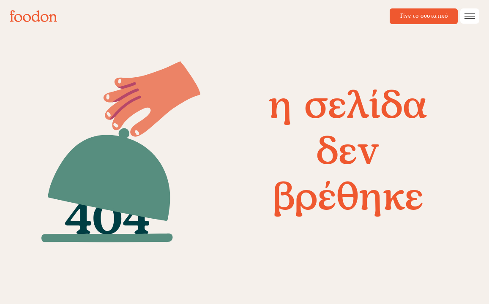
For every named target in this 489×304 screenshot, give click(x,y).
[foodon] (33, 16)
